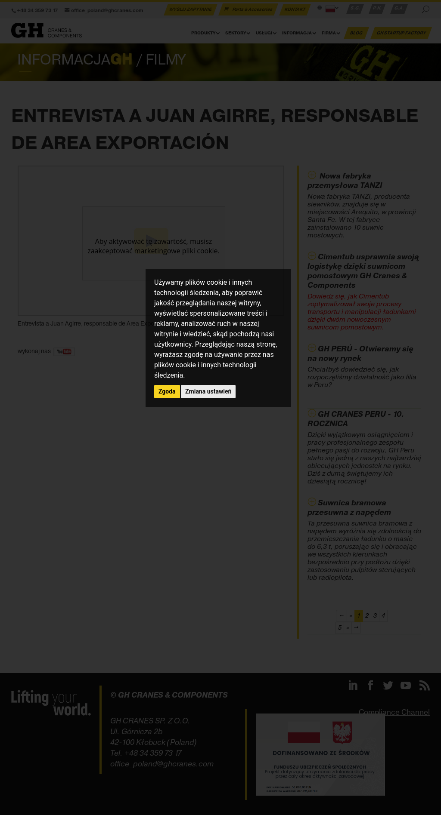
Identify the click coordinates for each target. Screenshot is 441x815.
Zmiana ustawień (208, 391)
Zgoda (167, 391)
